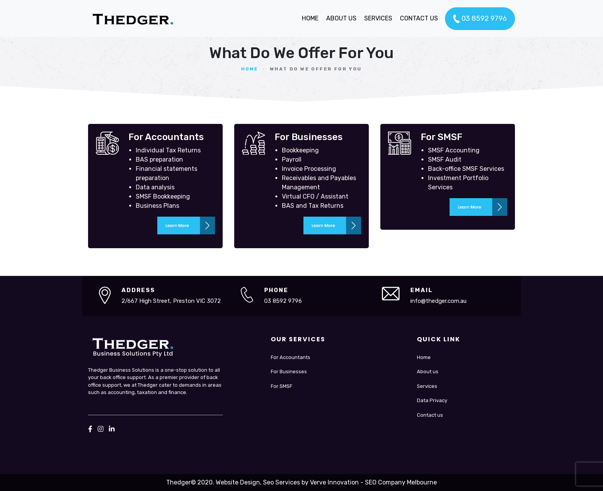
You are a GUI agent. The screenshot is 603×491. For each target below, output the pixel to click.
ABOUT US (341, 18)
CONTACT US (419, 18)
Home (249, 69)
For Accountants (290, 357)
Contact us (430, 415)
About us (427, 371)
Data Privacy (432, 400)
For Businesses (289, 371)
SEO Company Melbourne (401, 482)
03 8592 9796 (480, 18)
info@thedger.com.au (438, 300)
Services (427, 386)
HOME (310, 18)
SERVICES (378, 18)
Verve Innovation (334, 482)
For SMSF (281, 386)
